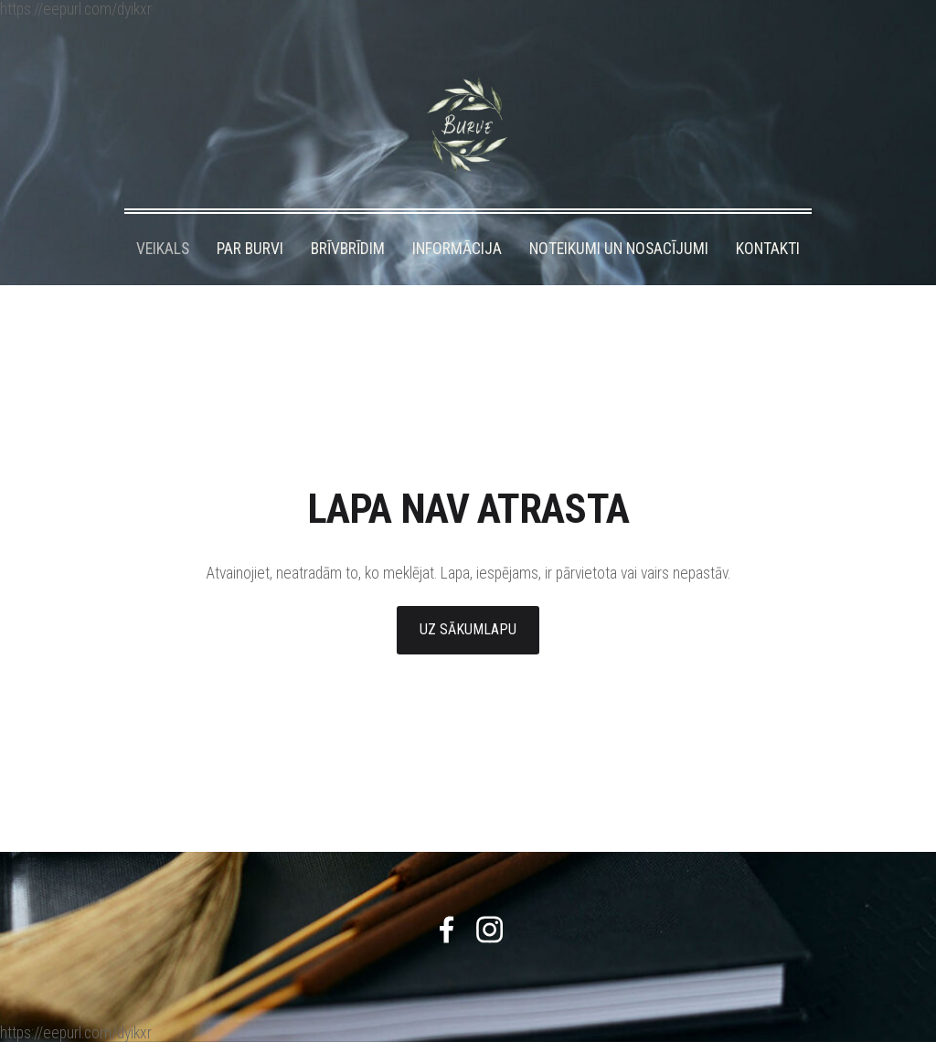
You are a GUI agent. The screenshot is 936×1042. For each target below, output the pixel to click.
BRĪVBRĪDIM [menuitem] (348, 248)
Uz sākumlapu (468, 629)
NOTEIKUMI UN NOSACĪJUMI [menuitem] (618, 248)
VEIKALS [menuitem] (162, 248)
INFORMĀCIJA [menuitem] (457, 248)
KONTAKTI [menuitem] (768, 248)
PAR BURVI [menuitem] (250, 248)
